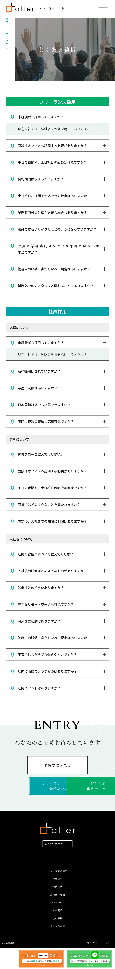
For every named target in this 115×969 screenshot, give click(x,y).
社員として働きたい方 (57, 803)
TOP (57, 884)
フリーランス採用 (57, 892)
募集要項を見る (57, 769)
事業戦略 (57, 907)
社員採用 (57, 899)
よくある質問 (57, 947)
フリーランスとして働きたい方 (57, 786)
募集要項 (57, 931)
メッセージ (57, 923)
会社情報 (57, 939)
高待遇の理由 (57, 915)
